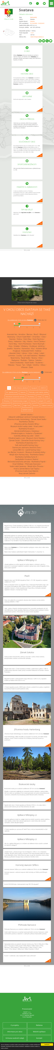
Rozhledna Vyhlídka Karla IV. (26, 457)
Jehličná (41, 346)
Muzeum (35, 405)
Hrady (39, 397)
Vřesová (24, 367)
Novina (34, 358)
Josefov (10, 348)
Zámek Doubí (14, 440)
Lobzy (36, 353)
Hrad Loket (38, 426)
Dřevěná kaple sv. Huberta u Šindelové (26, 433)
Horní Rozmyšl (38, 344)
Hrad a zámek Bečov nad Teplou (26, 468)
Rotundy (33, 401)
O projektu (15, 1025)
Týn (23, 365)
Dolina (19, 339)
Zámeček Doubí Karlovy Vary (32, 440)
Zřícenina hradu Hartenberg (18, 419)
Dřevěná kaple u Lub (16, 438)
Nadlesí (42, 355)
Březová (43, 334)
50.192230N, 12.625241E (37, 23)
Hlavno (29, 341)
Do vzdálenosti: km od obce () (21, 372)
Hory (10, 346)
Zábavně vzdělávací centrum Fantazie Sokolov (26, 417)
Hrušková (33, 346)
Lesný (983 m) (18, 450)
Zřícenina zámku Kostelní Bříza (26, 424)
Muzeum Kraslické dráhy (35, 452)
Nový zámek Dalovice (27, 473)
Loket (42, 353)
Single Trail (26, 405)
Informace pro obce (14, 1032)
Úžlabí (29, 365)
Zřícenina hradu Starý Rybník (26, 471)
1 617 (32, 33)
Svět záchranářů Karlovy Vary (26, 445)
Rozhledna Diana (37, 454)
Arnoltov (22, 334)
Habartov (17, 341)
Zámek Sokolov (27, 414)
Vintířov (36, 365)
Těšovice (11, 365)
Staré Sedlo (29, 362)
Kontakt (39, 1038)
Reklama (39, 1025)
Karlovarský (33, 17)
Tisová (18, 365)
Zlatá (31, 367)
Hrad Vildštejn (18, 464)
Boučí (36, 334)
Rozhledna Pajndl (38, 461)
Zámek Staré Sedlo (38, 419)
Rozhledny (31, 397)
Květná (38, 351)
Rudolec (24, 360)
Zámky (46, 397)
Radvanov (15, 360)
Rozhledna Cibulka (26, 421)
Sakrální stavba (27, 410)
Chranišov (36, 337)
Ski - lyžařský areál (11, 392)
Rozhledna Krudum (26, 429)
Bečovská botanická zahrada (19, 461)
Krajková (16, 351)
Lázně (48, 401)
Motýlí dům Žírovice (35, 466)
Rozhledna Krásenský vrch (26, 443)
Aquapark (34, 388)
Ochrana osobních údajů (15, 1038)
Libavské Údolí (14, 353)
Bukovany (11, 337)
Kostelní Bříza (41, 348)
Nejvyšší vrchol (6, 405)
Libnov (24, 353)
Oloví (40, 358)
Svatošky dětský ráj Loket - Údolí (26, 436)
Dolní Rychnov (38, 339)
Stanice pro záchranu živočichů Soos (26, 447)
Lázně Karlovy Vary (32, 450)
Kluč (33, 348)
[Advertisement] (27, 264)
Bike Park (17, 405)
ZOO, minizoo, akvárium (20, 388)
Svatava (26, 9)
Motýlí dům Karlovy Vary (19, 454)
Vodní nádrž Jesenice (18, 466)
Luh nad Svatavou (30, 355)
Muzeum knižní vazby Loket (21, 426)
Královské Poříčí (27, 351)
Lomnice (11, 355)
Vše (9, 388)
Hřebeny (24, 346)
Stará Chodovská (16, 362)
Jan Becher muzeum (16, 452)
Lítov (30, 353)
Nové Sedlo (25, 358)
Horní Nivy (13, 344)
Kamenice (26, 348)
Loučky (19, 355)
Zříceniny (6, 401)
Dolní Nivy (27, 339)
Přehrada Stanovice (33, 464)
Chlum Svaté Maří (24, 337)
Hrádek (17, 346)
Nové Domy (15, 358)
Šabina (31, 360)
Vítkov (43, 365)
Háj (24, 341)
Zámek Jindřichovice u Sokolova (26, 431)
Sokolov (32, 21)
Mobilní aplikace (39, 1032)
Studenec (39, 362)
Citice (43, 337)
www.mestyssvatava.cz (37, 37)
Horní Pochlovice (24, 344)
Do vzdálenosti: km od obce (20, 320)
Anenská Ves (12, 334)
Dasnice (12, 339)
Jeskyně (41, 401)
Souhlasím (47, 1044)
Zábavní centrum (47, 405)
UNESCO (43, 388)
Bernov (29, 334)
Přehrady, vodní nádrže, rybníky (38, 392)
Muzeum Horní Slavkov (35, 438)
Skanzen (23, 392)
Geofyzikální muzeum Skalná (26, 459)
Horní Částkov (39, 341)
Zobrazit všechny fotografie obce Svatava (27, 302)
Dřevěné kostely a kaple (19, 401)
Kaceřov (17, 348)
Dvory (10, 341)
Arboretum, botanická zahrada (15, 397)
